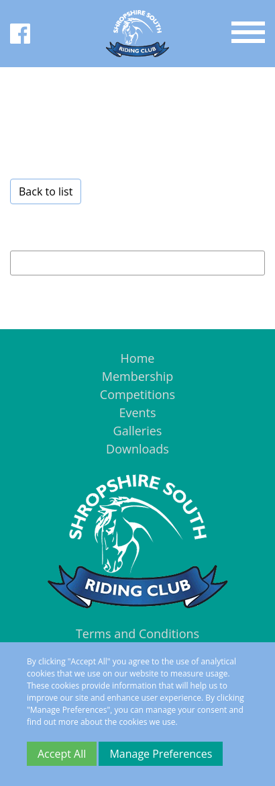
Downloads (137, 449)
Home (138, 358)
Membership (138, 376)
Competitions (137, 394)
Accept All (62, 753)
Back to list (45, 191)
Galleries (137, 431)
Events (137, 412)
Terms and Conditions (137, 633)
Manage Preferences (160, 753)
